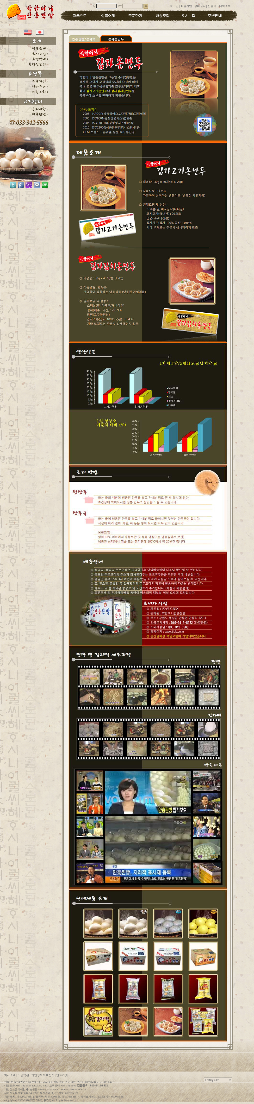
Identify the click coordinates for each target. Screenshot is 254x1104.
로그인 (174, 6)
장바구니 (200, 6)
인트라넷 (62, 1075)
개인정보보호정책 (42, 1075)
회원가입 (186, 6)
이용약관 (23, 1075)
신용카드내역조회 (219, 6)
